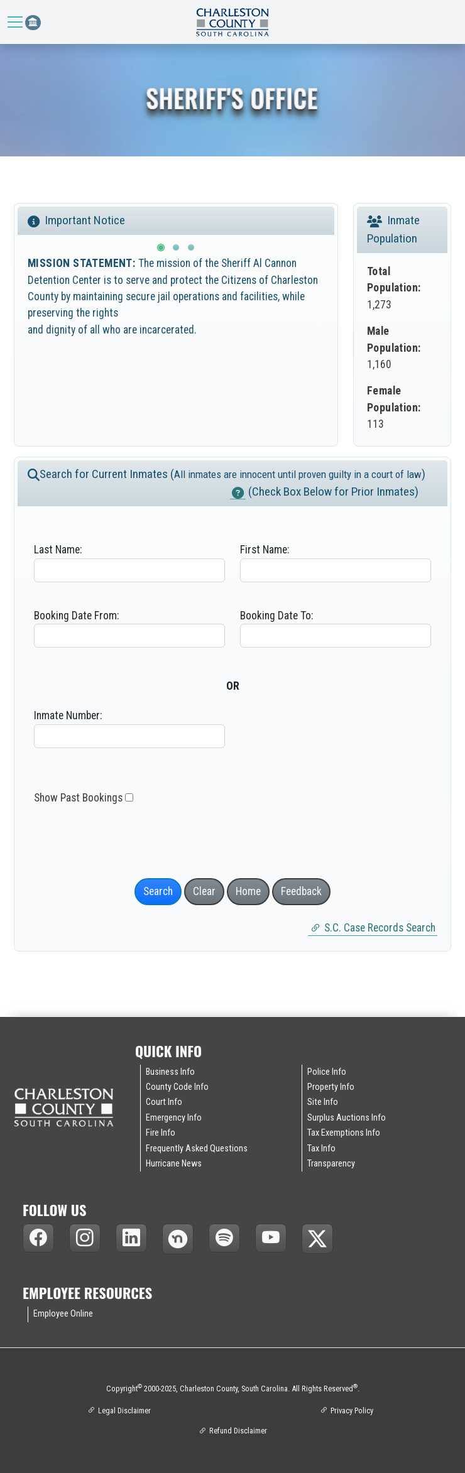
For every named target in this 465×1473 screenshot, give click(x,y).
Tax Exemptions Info (343, 1135)
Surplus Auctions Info (346, 1120)
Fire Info (160, 1135)
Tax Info (321, 1150)
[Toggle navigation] (16, 22)
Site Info (322, 1105)
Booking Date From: (76, 617)
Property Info (330, 1089)
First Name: (264, 552)
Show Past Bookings (78, 800)
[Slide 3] (191, 250)
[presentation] (123, 839)
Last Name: (58, 552)
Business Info (170, 1074)
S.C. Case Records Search (379, 929)
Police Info (326, 1074)
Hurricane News (174, 1165)
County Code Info (177, 1089)
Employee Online (63, 1316)
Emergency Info (174, 1120)
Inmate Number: (68, 718)
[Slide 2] (175, 250)
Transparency (331, 1165)
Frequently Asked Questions (197, 1150)
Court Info (164, 1105)
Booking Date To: (276, 617)
